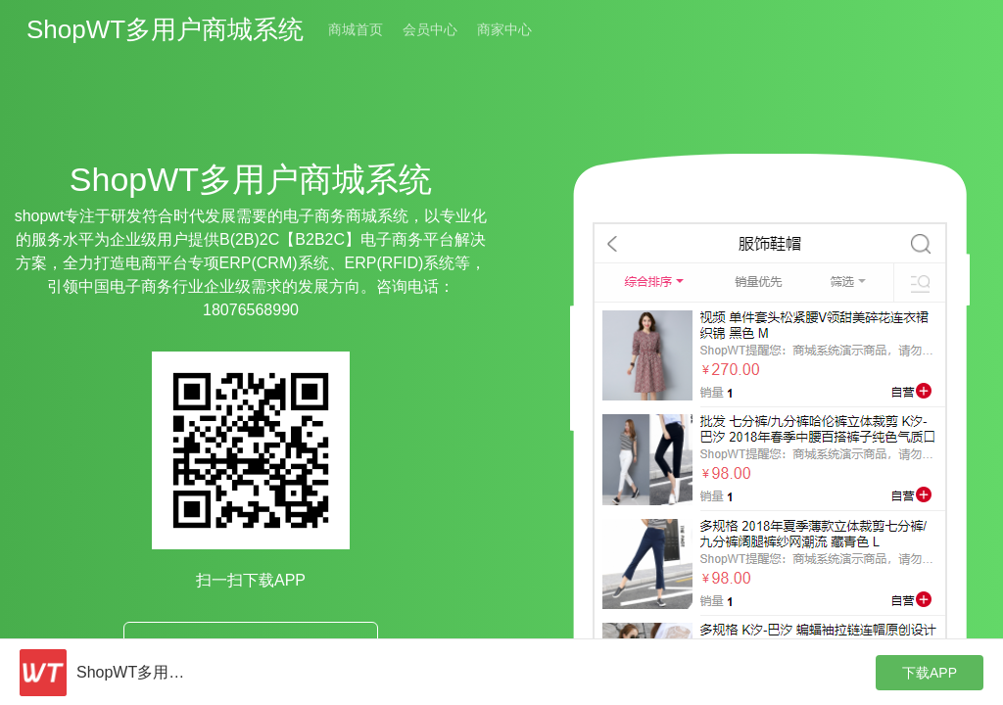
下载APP (929, 673)
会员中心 (430, 29)
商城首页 (355, 29)
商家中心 (504, 29)
